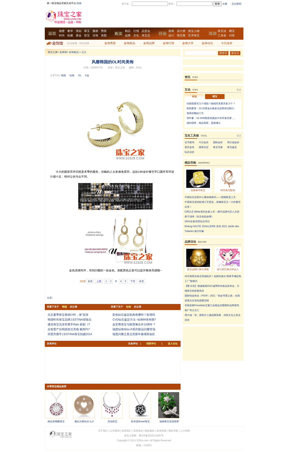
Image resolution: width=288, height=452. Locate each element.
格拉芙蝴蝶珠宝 (56, 421)
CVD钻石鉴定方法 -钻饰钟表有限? (134, 319)
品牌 (128, 35)
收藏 (70, 35)
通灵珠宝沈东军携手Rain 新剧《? (69, 324)
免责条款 (138, 430)
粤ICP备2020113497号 (151, 435)
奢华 (70, 31)
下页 (132, 281)
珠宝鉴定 (232, 147)
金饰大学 (188, 43)
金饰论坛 (207, 43)
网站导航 (173, 430)
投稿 (79, 3)
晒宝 (232, 31)
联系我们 (126, 430)
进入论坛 (173, 343)
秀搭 (104, 31)
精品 (128, 31)
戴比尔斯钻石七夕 (84, 421)
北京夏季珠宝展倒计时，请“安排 (68, 314)
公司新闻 (115, 430)
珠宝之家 (53, 52)
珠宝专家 (218, 147)
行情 (136, 31)
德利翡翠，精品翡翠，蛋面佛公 (204, 123)
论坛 (194, 96)
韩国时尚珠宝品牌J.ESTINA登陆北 (69, 319)
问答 (232, 35)
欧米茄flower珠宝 (140, 421)
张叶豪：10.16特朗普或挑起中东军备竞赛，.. (211, 118)
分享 (49, 297)
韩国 (63, 75)
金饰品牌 (149, 43)
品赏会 (146, 31)
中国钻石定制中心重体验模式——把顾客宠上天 (210, 197)
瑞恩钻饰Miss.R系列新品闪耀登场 (133, 329)
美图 (104, 35)
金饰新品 (129, 43)
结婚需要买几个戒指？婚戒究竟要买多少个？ (211, 103)
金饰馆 (63, 52)
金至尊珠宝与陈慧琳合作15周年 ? (133, 324)
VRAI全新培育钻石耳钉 (197, 221)
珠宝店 (146, 35)
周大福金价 (233, 142)
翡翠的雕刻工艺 (195, 113)
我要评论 (151, 343)
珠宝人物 (193, 31)
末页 (141, 281)
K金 (87, 75)
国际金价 (218, 142)
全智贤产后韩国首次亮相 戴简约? (69, 329)
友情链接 (161, 430)
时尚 (62, 35)
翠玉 (87, 31)
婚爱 (62, 31)
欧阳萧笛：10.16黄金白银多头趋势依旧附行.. (211, 108)
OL (79, 75)
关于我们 (103, 430)
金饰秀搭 (110, 43)
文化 (136, 35)
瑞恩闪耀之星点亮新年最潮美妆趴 (133, 334)
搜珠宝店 (204, 147)
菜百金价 (189, 147)
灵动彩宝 (112, 421)
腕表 (95, 31)
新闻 (171, 31)
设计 (171, 35)
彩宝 (87, 35)
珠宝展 (181, 35)
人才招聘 (185, 430)
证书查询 (189, 142)
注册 (224, 3)
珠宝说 (222, 31)
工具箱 (222, 35)
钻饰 (72, 75)
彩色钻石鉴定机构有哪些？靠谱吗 (133, 314)
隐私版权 (150, 430)
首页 (90, 281)
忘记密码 (236, 3)
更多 (239, 89)
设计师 (181, 31)
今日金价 (226, 43)
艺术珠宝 (193, 35)
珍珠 (95, 35)
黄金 (78, 35)
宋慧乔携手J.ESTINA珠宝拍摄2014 (70, 334)
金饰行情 (168, 43)
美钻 (78, 31)
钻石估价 (189, 152)
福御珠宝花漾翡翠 (169, 421)
